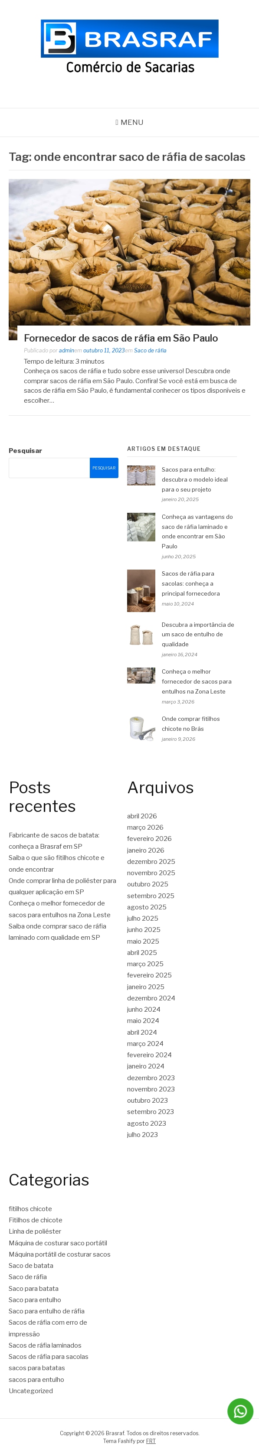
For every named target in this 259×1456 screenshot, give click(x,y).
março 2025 (145, 964)
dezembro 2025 (151, 862)
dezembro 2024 (151, 998)
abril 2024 (142, 1032)
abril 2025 (142, 953)
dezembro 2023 (151, 1078)
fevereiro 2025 (149, 975)
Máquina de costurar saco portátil (58, 1243)
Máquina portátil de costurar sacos (60, 1254)
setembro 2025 (150, 896)
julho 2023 (142, 1135)
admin (66, 350)
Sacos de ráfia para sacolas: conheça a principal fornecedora (191, 583)
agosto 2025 (147, 907)
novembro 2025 (151, 873)
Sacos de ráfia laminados (45, 1345)
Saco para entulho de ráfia (47, 1311)
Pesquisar (25, 451)
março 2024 (145, 1044)
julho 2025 (142, 918)
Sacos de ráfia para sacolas (49, 1357)
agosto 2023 (146, 1123)
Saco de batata (31, 1266)
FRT (151, 1441)
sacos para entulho (36, 1380)
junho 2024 (144, 1009)
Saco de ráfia (150, 350)
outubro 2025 (147, 884)
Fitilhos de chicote (35, 1220)
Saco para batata (34, 1289)
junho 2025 (144, 930)
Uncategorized (31, 1391)
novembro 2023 (151, 1089)
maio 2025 (143, 941)
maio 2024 (143, 1021)
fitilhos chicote (30, 1209)
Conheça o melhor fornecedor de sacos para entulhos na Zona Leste (197, 681)
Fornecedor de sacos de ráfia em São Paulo (121, 338)
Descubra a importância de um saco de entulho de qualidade (198, 634)
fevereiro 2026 (149, 839)
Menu (132, 122)
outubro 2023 (147, 1100)
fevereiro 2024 (149, 1055)
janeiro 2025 (145, 987)
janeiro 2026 (145, 850)
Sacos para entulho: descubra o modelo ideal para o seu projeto (195, 479)
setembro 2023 (150, 1112)
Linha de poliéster (35, 1231)
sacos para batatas (37, 1368)
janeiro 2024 (145, 1066)
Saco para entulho (35, 1300)
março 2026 (145, 827)
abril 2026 (142, 816)
